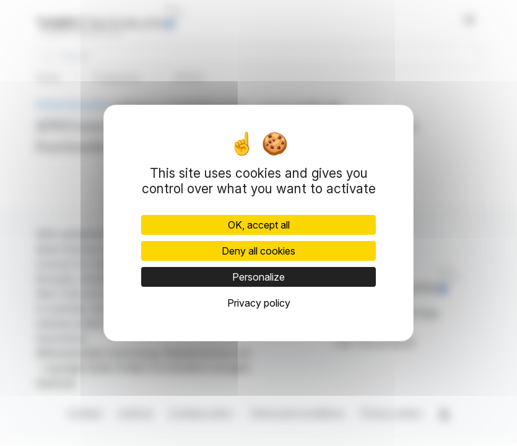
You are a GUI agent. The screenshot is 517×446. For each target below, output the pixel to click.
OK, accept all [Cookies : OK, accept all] (259, 225)
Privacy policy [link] (258, 303)
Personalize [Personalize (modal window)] (258, 277)
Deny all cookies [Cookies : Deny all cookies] (258, 251)
